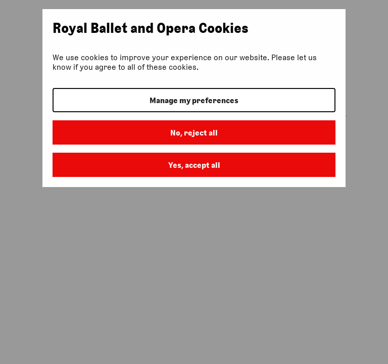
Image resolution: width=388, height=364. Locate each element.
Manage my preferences (194, 100)
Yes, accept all (194, 165)
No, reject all (194, 133)
